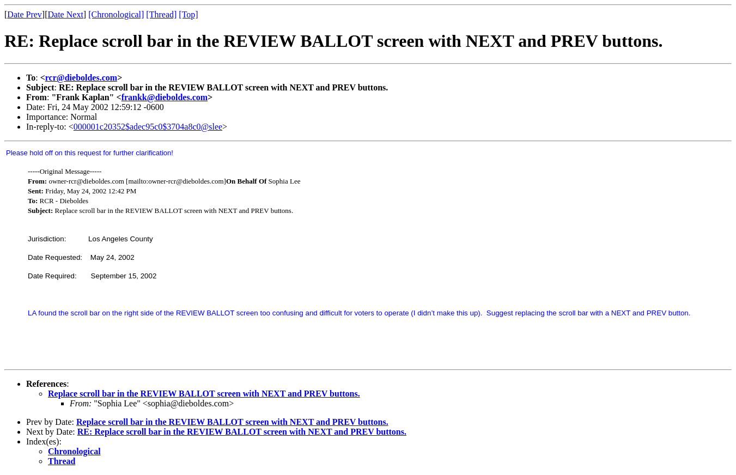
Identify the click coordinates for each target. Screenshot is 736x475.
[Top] (188, 14)
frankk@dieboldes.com (164, 97)
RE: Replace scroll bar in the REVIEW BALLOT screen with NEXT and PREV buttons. (241, 431)
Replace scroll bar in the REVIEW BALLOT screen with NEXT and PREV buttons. (204, 393)
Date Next (65, 14)
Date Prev (24, 14)
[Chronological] (116, 14)
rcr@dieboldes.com (81, 77)
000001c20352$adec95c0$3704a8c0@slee (148, 126)
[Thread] (161, 14)
